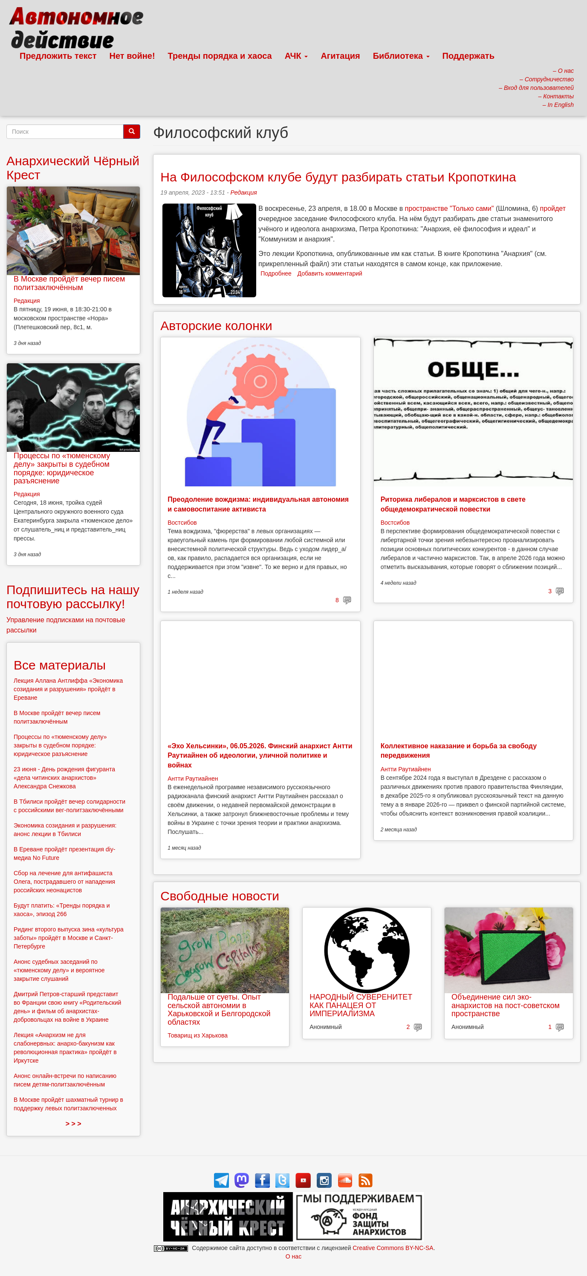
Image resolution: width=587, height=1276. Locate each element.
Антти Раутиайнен (193, 778)
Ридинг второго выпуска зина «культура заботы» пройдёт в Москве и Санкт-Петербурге (69, 938)
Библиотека (401, 55)
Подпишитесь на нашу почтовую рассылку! (72, 597)
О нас (293, 1256)
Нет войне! (132, 55)
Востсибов (182, 522)
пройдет (553, 208)
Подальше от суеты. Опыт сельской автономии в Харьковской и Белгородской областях (219, 1009)
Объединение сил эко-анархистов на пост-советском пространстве (505, 1005)
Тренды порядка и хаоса (220, 55)
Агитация (340, 55)
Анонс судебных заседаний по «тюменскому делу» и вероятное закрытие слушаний (59, 970)
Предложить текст (58, 55)
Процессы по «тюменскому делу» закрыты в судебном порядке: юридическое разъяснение (62, 468)
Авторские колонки (216, 326)
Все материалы (60, 665)
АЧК (296, 55)
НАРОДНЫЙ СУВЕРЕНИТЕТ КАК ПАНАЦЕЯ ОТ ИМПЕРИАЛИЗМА (360, 1005)
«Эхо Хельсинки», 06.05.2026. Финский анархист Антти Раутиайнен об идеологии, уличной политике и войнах (260, 755)
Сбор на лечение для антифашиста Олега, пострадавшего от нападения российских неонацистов (64, 882)
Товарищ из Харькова (198, 1035)
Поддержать (468, 55)
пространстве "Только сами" (449, 208)
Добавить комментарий (330, 273)
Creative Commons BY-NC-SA (393, 1247)
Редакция (243, 192)
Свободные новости (219, 896)
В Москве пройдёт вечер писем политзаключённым (69, 283)
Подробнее (276, 273)
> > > (73, 1123)
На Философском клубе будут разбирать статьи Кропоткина (338, 177)
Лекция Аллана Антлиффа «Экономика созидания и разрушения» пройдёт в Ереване (68, 689)
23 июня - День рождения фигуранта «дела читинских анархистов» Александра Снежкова (64, 778)
